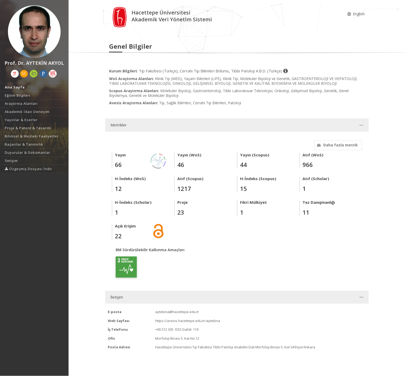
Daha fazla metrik (337, 144)
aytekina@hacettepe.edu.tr (177, 311)
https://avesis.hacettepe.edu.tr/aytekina (187, 320)
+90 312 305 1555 (168, 329)
